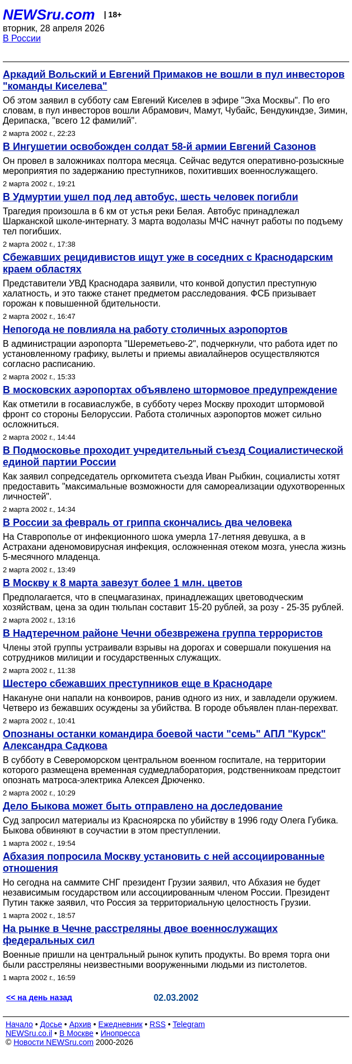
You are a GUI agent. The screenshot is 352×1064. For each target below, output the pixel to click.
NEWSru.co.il (29, 1033)
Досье (51, 1024)
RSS (157, 1024)
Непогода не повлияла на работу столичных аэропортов (145, 329)
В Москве (76, 1033)
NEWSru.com (49, 14)
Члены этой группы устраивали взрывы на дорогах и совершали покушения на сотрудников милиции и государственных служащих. (167, 652)
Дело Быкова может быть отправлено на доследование (143, 806)
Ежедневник (120, 1024)
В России (22, 38)
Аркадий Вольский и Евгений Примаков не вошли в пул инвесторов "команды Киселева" (174, 80)
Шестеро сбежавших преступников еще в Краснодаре (137, 683)
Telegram (189, 1024)
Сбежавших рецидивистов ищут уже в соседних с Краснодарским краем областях (168, 263)
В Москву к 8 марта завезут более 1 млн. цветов (122, 583)
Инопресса (120, 1033)
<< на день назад (39, 997)
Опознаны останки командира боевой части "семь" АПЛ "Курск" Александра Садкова (164, 739)
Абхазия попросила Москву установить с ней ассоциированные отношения (164, 862)
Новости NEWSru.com (53, 1042)
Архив (80, 1024)
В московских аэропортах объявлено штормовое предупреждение (170, 390)
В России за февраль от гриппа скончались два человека (147, 522)
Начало (19, 1024)
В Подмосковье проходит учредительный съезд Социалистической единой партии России (173, 456)
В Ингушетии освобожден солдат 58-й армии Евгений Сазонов (159, 146)
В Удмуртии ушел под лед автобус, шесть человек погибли (150, 197)
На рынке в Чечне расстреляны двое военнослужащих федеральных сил (140, 934)
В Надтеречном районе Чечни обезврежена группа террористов (163, 633)
